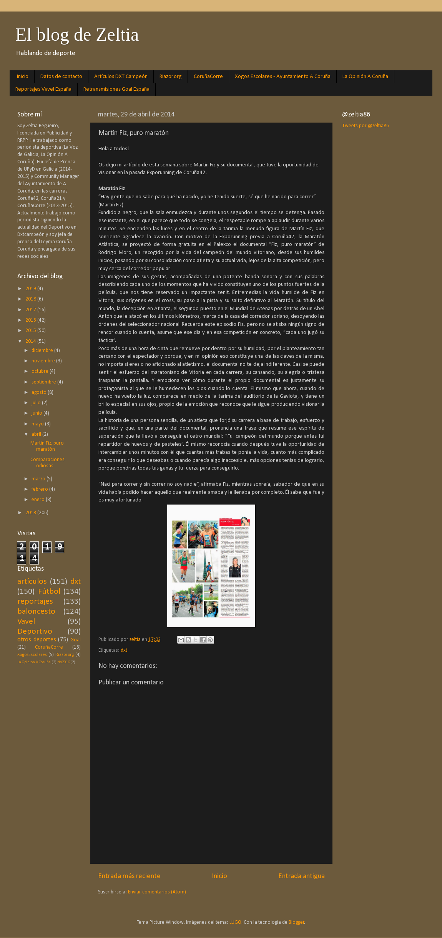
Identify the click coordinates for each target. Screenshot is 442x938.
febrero (40, 489)
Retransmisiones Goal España (116, 89)
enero (39, 499)
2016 (31, 320)
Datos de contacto (61, 77)
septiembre (44, 382)
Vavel (26, 622)
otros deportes (36, 640)
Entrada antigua (301, 876)
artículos (32, 582)
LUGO (235, 922)
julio (37, 402)
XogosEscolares (32, 654)
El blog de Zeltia (77, 34)
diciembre (43, 350)
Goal (75, 640)
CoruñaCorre (208, 77)
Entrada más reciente (129, 876)
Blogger (296, 922)
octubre (41, 371)
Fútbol (49, 592)
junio (37, 413)
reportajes (35, 602)
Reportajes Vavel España (43, 89)
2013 (31, 512)
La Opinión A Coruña (365, 77)
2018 (31, 299)
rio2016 (63, 662)
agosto (40, 392)
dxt (124, 650)
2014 (31, 341)
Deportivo (34, 632)
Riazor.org (171, 77)
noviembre (44, 361)
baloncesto (36, 612)
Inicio (22, 77)
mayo (38, 424)
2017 (31, 309)
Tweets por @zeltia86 (365, 125)
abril (37, 434)
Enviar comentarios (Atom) (157, 892)
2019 (31, 288)
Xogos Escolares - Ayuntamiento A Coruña (283, 77)
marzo (39, 478)
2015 (31, 330)
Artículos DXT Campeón (121, 77)
